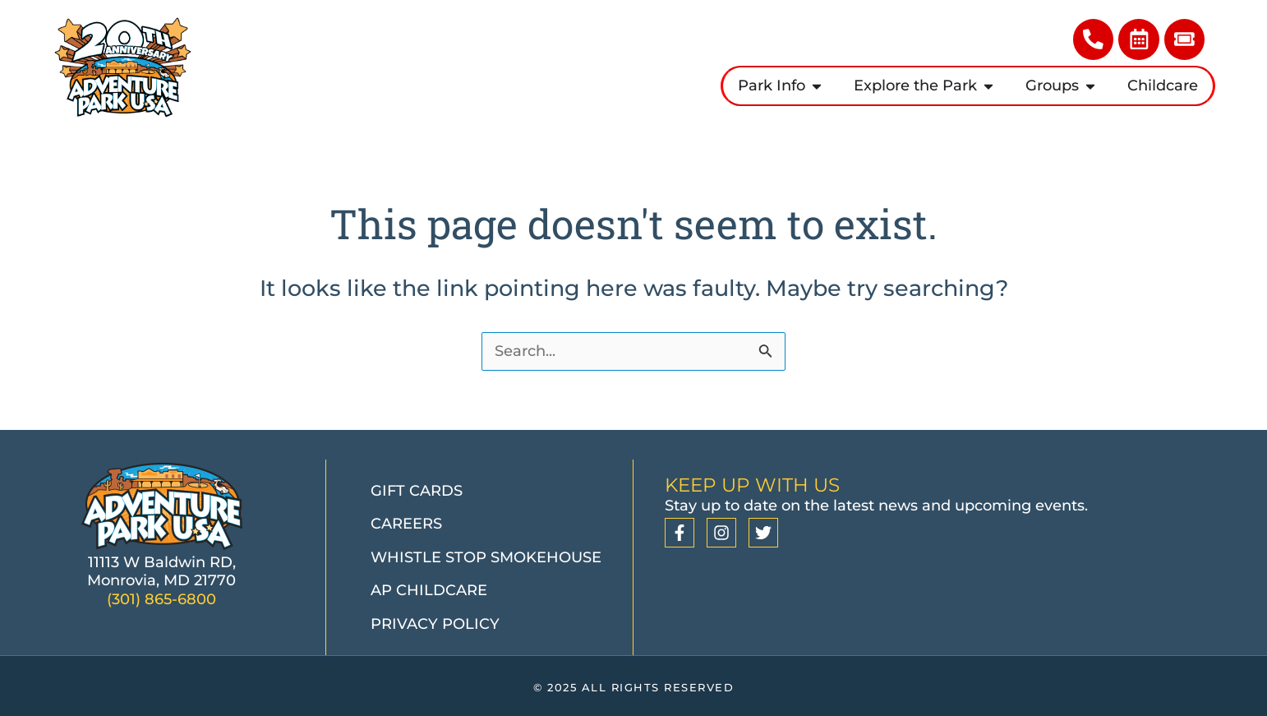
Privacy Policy (435, 624)
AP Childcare (429, 591)
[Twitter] (763, 533)
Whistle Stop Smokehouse (486, 557)
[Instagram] (721, 533)
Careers (406, 524)
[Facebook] (679, 533)
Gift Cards (417, 491)
